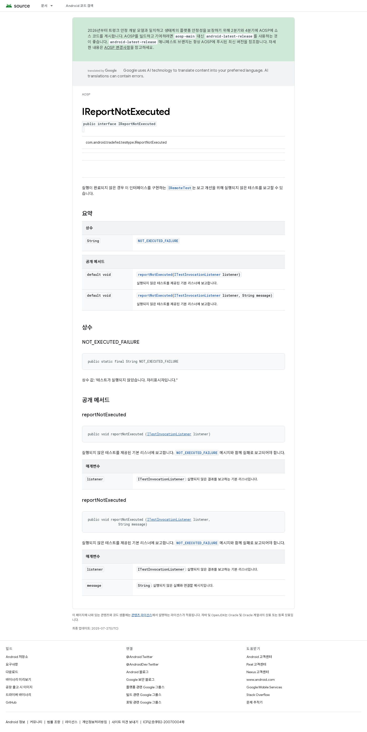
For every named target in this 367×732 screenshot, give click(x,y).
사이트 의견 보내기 (125, 722)
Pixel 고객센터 (256, 664)
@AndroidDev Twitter (142, 664)
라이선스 (71, 722)
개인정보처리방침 (94, 722)
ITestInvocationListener (197, 274)
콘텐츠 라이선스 (141, 615)
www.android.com (260, 679)
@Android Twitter (139, 657)
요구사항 (12, 664)
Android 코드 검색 (79, 6)
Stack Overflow (258, 695)
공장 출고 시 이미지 (19, 687)
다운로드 (12, 672)
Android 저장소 (17, 657)
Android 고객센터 (259, 657)
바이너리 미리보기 (18, 679)
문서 (44, 6)
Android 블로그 (137, 672)
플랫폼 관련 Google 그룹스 (145, 687)
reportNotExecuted (155, 274)
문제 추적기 (254, 702)
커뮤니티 (36, 722)
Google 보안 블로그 (140, 679)
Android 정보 (15, 722)
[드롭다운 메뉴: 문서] (53, 5)
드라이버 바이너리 (18, 695)
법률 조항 (53, 722)
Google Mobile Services (264, 687)
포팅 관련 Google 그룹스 (143, 702)
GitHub (11, 702)
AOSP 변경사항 (117, 47)
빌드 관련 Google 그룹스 (143, 695)
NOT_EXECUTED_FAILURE (158, 241)
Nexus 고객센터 (257, 672)
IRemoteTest (179, 188)
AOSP (86, 94)
